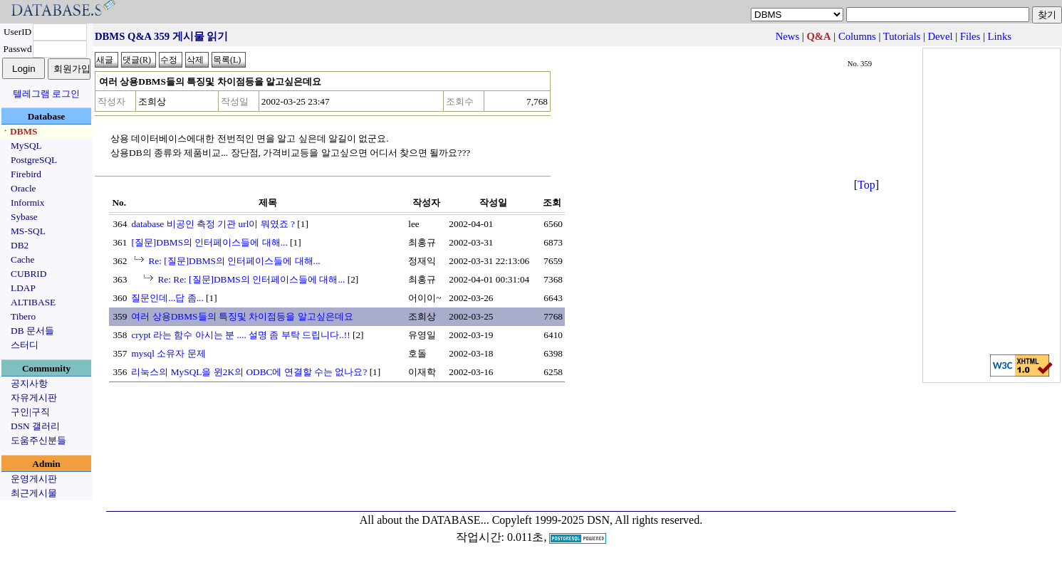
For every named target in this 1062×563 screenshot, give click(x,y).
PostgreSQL (34, 159)
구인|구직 (30, 411)
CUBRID (28, 273)
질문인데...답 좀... (167, 298)
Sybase (24, 216)
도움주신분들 (38, 440)
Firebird (26, 174)
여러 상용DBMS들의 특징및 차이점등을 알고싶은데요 (242, 316)
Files (970, 36)
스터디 (24, 345)
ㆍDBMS (19, 131)
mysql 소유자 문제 (168, 353)
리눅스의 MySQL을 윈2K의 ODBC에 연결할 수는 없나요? (249, 372)
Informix (27, 202)
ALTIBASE (33, 302)
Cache (22, 259)
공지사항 (29, 383)
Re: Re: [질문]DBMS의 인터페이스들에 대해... (251, 279)
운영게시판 (34, 478)
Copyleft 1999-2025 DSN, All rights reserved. (597, 520)
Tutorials (901, 36)
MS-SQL (28, 231)
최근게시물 (34, 493)
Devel (940, 36)
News (787, 36)
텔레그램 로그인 (46, 93)
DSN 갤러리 (35, 426)
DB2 (19, 245)
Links (999, 36)
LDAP (23, 288)
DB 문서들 (32, 330)
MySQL (26, 145)
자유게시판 (34, 397)
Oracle (23, 188)
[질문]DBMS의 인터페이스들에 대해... (209, 242)
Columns (857, 36)
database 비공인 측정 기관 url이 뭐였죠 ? (213, 224)
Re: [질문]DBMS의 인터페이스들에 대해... (234, 261)
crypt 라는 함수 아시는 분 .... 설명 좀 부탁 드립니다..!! (240, 335)
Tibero (23, 316)
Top (866, 185)
